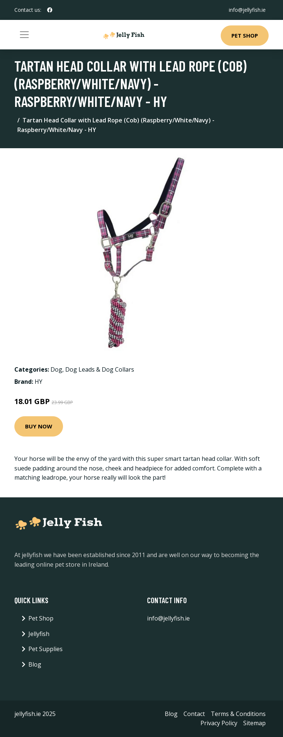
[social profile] (49, 10)
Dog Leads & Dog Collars (99, 369)
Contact (194, 714)
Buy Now (38, 426)
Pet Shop (244, 35)
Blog (34, 664)
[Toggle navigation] (24, 35)
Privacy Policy (218, 723)
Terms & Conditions (238, 714)
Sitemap (254, 723)
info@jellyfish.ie (247, 9)
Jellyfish (38, 634)
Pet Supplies (45, 649)
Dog (56, 369)
